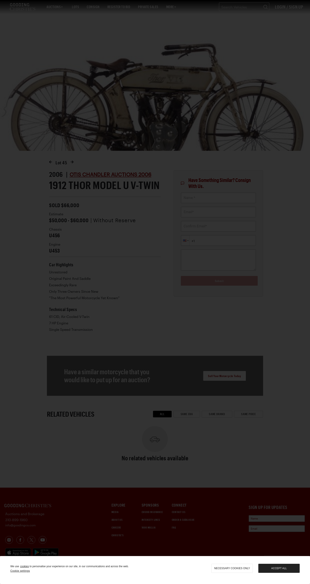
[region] (155, 570)
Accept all (279, 568)
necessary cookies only (232, 568)
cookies (24, 566)
